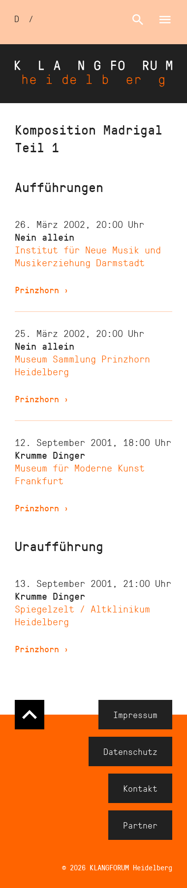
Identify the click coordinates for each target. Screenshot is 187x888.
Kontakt (140, 788)
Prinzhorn (42, 290)
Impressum (135, 715)
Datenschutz (130, 751)
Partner (140, 825)
